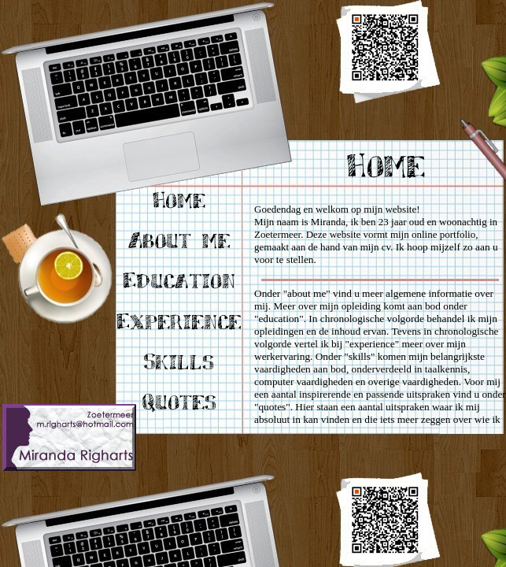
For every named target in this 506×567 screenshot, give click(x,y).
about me (306, 293)
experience (372, 344)
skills (360, 356)
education (278, 318)
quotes (272, 407)
